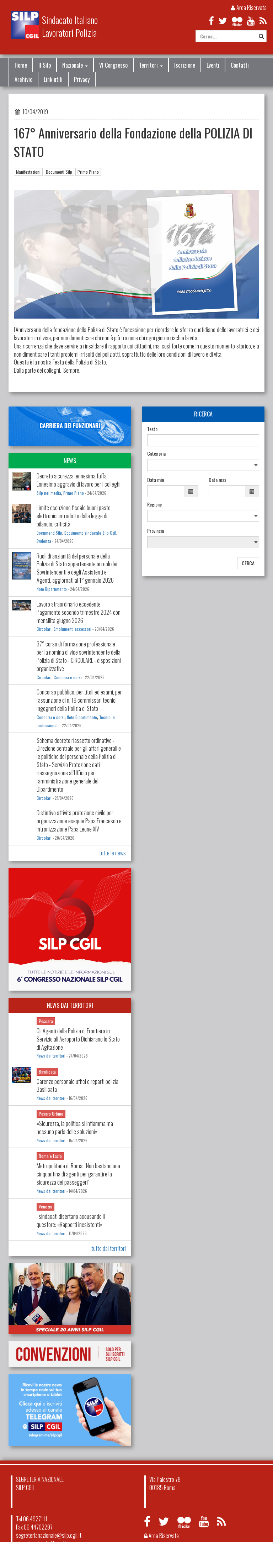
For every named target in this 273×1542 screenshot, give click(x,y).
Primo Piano (88, 172)
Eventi (213, 65)
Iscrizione (184, 65)
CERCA (248, 563)
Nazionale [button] (75, 65)
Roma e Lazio (50, 1156)
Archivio (23, 79)
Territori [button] (151, 65)
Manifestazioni (28, 172)
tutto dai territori (108, 1248)
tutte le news (112, 853)
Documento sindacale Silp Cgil (90, 533)
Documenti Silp (59, 172)
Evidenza (44, 541)
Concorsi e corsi (68, 677)
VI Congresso (113, 65)
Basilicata (47, 1072)
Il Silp (44, 65)
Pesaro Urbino (51, 1114)
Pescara (46, 1021)
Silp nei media (49, 493)
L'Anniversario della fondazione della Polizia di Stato (66, 329)
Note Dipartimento (52, 589)
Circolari (44, 629)
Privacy (82, 79)
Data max (217, 479)
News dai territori (51, 1056)
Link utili (53, 79)
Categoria (156, 453)
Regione (154, 504)
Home (21, 65)
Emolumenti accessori (72, 629)
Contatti (240, 65)
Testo (152, 428)
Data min (155, 479)
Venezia (45, 1206)
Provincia (155, 530)
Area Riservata (249, 7)
